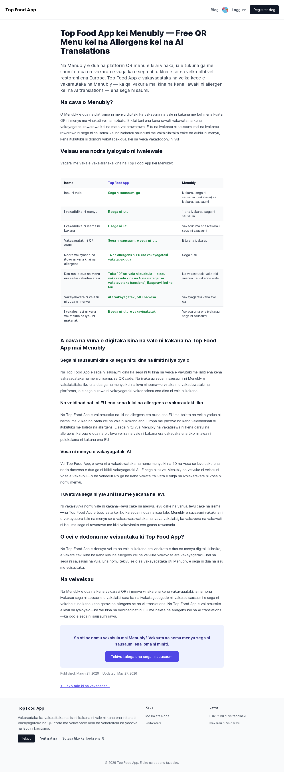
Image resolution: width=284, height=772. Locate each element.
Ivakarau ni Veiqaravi (224, 723)
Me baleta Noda (157, 716)
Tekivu (26, 738)
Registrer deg (264, 10)
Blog (215, 10)
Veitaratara (48, 738)
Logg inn (239, 10)
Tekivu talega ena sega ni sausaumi (142, 656)
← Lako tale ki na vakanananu (85, 686)
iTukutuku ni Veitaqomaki (227, 716)
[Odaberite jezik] (225, 10)
